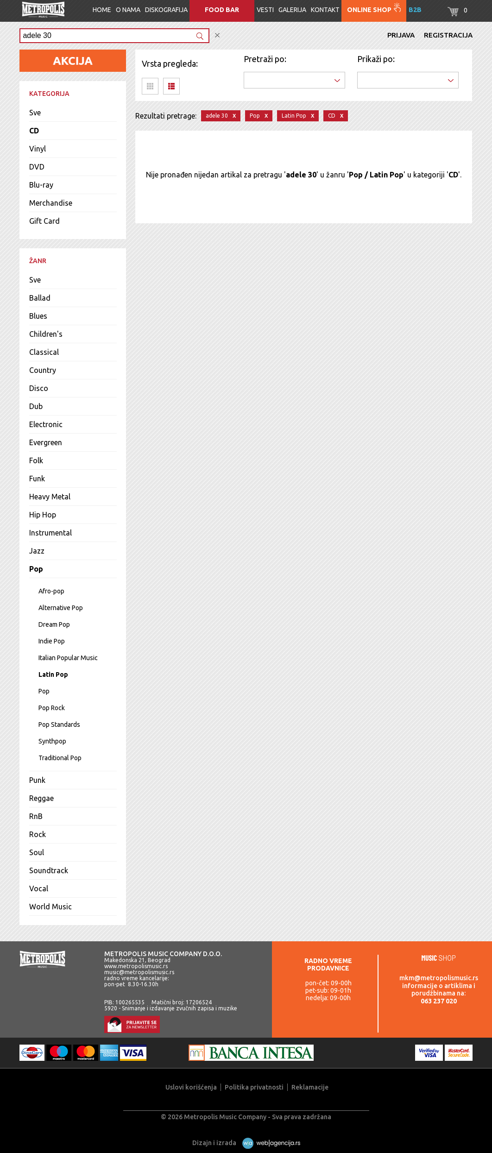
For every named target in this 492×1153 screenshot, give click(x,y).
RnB (36, 816)
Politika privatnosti (254, 1087)
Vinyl (37, 149)
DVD (36, 167)
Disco (38, 388)
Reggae (41, 798)
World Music (50, 906)
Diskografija (166, 9)
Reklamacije (309, 1087)
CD (34, 130)
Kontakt (325, 9)
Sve (35, 112)
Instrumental (50, 533)
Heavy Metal (49, 496)
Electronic (46, 424)
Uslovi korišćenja (191, 1087)
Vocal (38, 888)
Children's (46, 334)
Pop (36, 569)
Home (102, 9)
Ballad (39, 298)
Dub (36, 406)
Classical (44, 352)
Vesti (265, 9)
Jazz (36, 551)
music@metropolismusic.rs (139, 972)
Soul (36, 852)
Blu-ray (41, 185)
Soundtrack (48, 870)
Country (42, 370)
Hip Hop (42, 514)
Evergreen (45, 442)
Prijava (401, 35)
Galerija (292, 9)
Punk (37, 780)
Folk (36, 460)
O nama (128, 9)
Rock (37, 834)
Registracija (448, 35)
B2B (415, 9)
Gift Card (44, 221)
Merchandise (50, 203)
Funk (37, 478)
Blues (38, 316)
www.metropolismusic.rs (136, 966)
